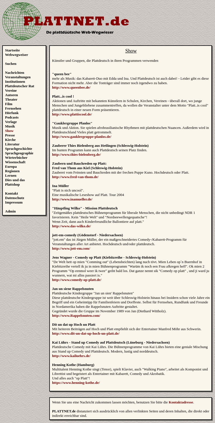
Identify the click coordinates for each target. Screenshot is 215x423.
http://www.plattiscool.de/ (72, 114)
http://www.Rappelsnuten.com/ (76, 315)
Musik (10, 126)
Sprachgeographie (19, 153)
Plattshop (12, 184)
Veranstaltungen (18, 77)
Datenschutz (14, 198)
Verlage (11, 122)
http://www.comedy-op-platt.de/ (76, 280)
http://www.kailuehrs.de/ (71, 356)
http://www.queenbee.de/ (71, 87)
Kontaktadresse (181, 402)
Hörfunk (11, 113)
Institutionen (15, 81)
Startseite (12, 50)
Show (9, 131)
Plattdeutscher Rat (19, 86)
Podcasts (11, 117)
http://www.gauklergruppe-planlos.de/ (81, 136)
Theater (11, 99)
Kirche (10, 140)
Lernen (10, 175)
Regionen (12, 171)
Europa (11, 166)
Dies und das (15, 180)
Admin (10, 211)
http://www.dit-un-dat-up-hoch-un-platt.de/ (86, 333)
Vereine (11, 90)
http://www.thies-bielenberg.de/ (76, 154)
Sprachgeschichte (18, 148)
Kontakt (11, 193)
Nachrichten (14, 72)
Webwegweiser (16, 55)
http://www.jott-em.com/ (71, 248)
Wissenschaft (15, 162)
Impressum (14, 202)
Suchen (10, 64)
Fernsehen (13, 108)
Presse (10, 135)
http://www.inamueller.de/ (72, 199)
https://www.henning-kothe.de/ (76, 383)
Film (8, 104)
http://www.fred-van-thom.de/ (75, 177)
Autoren (11, 95)
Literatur (12, 144)
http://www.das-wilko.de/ (71, 226)
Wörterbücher (16, 157)
